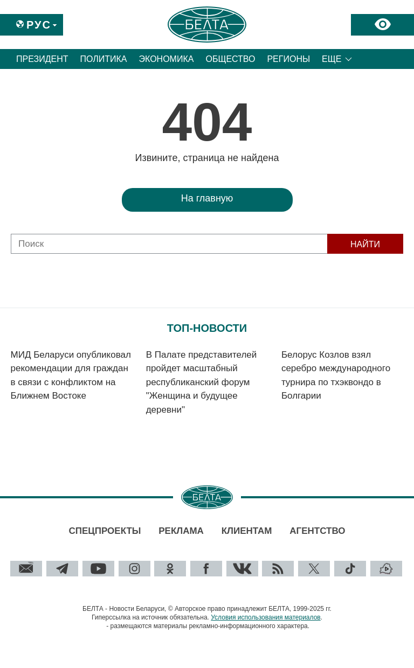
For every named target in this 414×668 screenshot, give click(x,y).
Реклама (181, 531)
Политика (103, 59)
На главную (207, 198)
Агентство (317, 531)
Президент (42, 59)
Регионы (288, 59)
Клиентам (247, 531)
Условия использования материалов (265, 617)
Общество (230, 59)
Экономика (166, 59)
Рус (38, 25)
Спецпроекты (104, 531)
